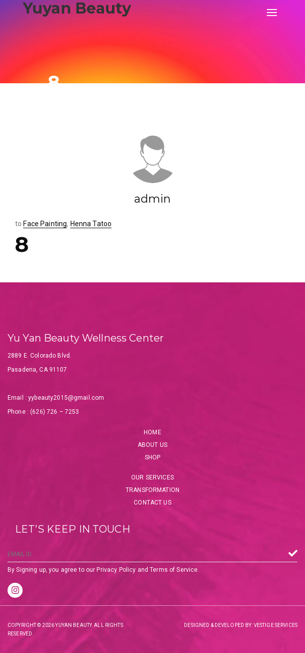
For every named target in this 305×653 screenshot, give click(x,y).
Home (152, 432)
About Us (152, 444)
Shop (153, 457)
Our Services (152, 477)
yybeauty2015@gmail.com (66, 397)
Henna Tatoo (91, 224)
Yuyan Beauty (77, 8)
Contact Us (152, 502)
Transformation (152, 490)
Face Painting (45, 224)
